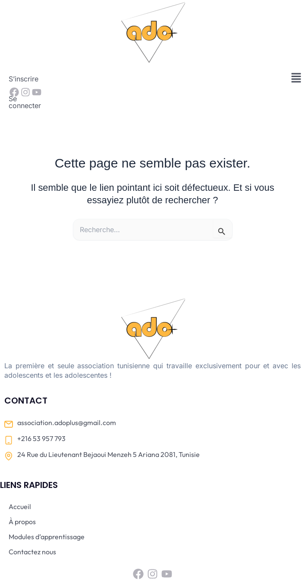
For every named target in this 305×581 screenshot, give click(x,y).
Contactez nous (32, 525)
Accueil (20, 479)
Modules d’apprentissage (47, 510)
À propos (22, 495)
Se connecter (68, 79)
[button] (296, 78)
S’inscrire (23, 79)
